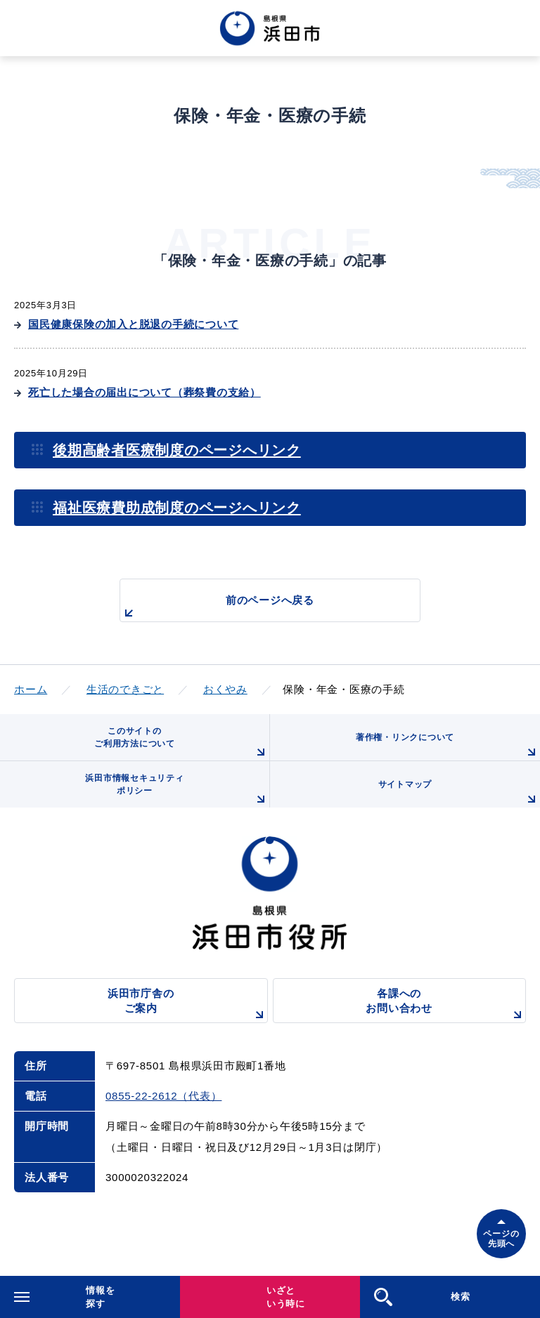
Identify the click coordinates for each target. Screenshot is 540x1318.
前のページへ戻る (217, 607)
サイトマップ (459, 793)
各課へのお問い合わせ (446, 1005)
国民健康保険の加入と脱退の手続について (133, 324)
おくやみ (225, 689)
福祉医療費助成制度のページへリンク (177, 507)
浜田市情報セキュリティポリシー (177, 790)
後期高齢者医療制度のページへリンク (177, 450)
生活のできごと (125, 689)
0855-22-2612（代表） (163, 1096)
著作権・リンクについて (448, 746)
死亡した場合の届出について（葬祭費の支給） (144, 392)
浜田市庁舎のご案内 (188, 1005)
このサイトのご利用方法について (181, 743)
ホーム (30, 689)
